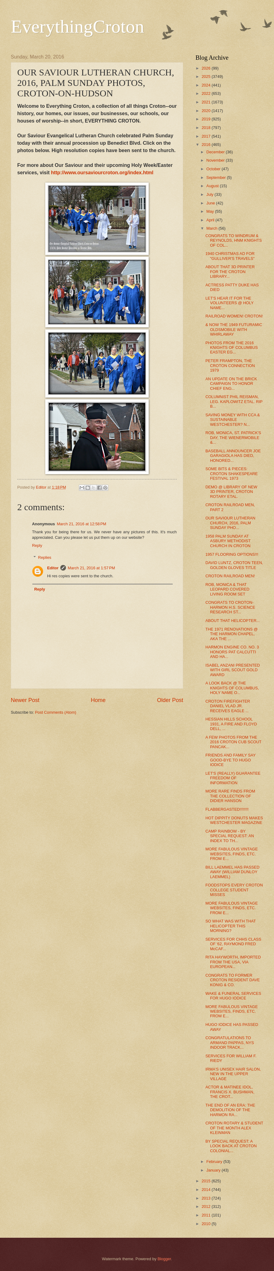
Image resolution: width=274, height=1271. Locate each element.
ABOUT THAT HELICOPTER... (232, 620)
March (212, 228)
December (216, 152)
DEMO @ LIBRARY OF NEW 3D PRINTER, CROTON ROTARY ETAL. (231, 492)
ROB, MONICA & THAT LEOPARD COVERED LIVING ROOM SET (227, 589)
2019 (207, 119)
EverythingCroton (77, 26)
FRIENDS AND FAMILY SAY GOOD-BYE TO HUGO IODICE (230, 760)
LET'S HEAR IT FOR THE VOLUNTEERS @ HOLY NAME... (229, 303)
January (213, 1170)
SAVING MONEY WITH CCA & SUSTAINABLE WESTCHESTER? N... (232, 420)
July (210, 194)
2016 (207, 144)
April (210, 220)
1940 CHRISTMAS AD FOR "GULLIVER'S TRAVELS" (230, 255)
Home (98, 700)
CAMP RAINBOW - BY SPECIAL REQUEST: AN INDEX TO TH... (229, 836)
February (214, 1161)
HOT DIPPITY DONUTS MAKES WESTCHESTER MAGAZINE (234, 820)
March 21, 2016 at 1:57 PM (91, 568)
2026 (207, 68)
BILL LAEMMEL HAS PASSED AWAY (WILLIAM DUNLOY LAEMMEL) (232, 872)
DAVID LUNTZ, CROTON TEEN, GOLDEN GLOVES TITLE (234, 565)
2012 (207, 1206)
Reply (37, 545)
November (216, 160)
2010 (207, 1223)
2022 (207, 93)
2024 (207, 85)
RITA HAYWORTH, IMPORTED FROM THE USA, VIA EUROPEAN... (233, 962)
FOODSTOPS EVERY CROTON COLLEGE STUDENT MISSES (234, 890)
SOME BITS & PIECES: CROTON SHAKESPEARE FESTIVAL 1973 (231, 473)
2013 (207, 1198)
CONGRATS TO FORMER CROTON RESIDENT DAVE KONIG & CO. (232, 980)
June (211, 203)
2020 (207, 110)
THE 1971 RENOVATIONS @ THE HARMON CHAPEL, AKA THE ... (231, 634)
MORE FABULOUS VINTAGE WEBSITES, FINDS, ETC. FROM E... (231, 854)
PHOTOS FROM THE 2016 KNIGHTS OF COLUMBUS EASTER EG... (231, 348)
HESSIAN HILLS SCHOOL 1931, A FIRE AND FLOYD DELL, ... (231, 724)
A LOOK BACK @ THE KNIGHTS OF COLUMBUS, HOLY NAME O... (232, 688)
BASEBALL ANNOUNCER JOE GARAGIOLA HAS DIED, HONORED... (233, 456)
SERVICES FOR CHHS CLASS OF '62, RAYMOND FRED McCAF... (233, 944)
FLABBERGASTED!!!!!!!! (226, 809)
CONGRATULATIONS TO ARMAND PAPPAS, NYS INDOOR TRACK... (229, 1042)
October (213, 169)
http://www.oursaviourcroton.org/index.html (102, 172)
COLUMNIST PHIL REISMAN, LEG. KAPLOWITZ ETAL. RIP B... (234, 401)
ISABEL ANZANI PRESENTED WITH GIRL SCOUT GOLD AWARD (232, 670)
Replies (44, 557)
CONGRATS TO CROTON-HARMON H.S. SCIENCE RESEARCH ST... (230, 607)
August (213, 186)
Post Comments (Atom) (55, 712)
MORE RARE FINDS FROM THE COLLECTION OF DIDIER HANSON (230, 796)
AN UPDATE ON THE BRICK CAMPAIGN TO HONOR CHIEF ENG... (231, 384)
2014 (207, 1189)
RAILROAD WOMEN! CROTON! (234, 316)
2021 (207, 102)
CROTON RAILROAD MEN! (230, 576)
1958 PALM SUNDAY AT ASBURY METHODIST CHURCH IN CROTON (228, 541)
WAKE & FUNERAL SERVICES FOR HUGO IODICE (233, 995)
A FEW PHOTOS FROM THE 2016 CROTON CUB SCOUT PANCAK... (233, 742)
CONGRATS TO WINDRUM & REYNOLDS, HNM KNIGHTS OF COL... (233, 240)
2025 (207, 76)
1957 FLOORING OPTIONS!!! (231, 554)
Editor (52, 568)
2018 (207, 127)
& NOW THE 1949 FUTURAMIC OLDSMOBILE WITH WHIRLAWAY (233, 329)
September (216, 177)
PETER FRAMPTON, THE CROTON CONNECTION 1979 (230, 365)
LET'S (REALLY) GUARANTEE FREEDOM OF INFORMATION (232, 778)
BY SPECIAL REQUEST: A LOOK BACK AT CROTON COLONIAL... (231, 1146)
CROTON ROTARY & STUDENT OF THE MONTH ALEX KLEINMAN (234, 1128)
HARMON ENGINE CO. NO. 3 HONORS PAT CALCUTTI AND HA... (232, 652)
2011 (207, 1215)
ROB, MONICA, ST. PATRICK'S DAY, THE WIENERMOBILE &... (233, 437)
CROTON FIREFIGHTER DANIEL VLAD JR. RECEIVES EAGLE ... (227, 706)
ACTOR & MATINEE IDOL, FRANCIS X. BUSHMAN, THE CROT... (229, 1092)
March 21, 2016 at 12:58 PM (81, 524)
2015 (207, 1181)
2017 (207, 136)
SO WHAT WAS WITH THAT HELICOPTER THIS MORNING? (230, 926)
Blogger (164, 1259)
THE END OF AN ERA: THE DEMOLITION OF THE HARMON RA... (230, 1110)
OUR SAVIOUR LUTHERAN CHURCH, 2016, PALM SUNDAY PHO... (230, 523)
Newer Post (25, 700)
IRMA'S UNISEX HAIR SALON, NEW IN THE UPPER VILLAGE (233, 1074)
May (210, 211)
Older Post (170, 700)
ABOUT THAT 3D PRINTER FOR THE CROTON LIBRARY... (230, 271)
